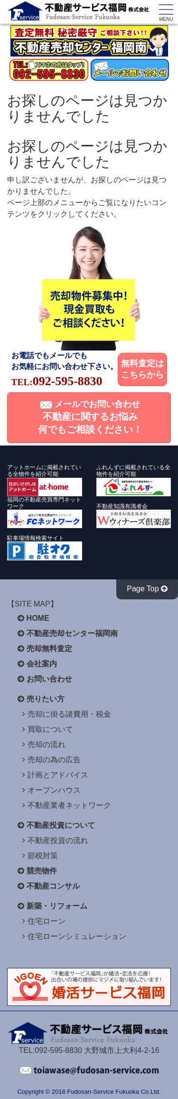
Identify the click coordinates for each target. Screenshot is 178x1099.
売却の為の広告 (54, 760)
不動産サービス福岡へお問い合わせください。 (89, 1070)
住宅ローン (47, 921)
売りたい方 (46, 699)
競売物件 (42, 871)
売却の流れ (47, 744)
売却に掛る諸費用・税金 (69, 714)
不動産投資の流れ (58, 840)
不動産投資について (61, 825)
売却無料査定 (49, 648)
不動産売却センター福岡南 (72, 633)
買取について (50, 729)
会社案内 (42, 664)
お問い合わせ (49, 679)
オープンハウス (54, 790)
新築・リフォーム (57, 906)
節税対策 (43, 856)
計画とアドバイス (58, 775)
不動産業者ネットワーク (69, 805)
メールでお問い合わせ (90, 417)
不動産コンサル (53, 886)
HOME (38, 618)
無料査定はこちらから (142, 369)
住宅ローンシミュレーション (77, 936)
